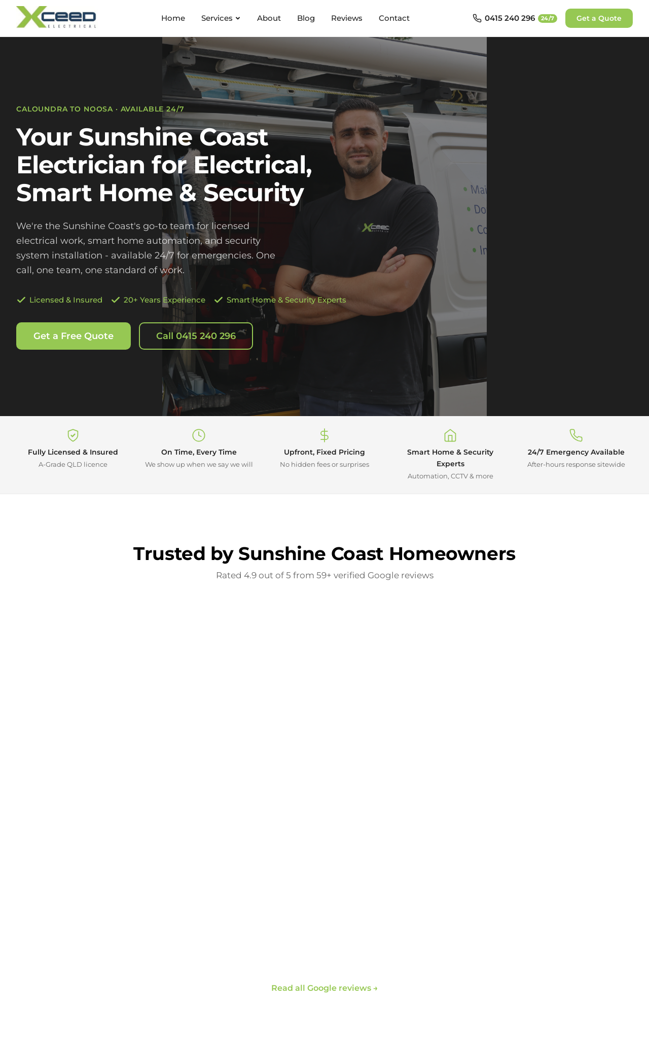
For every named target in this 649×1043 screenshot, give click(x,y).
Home (173, 18)
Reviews (347, 18)
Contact (394, 18)
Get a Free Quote (73, 336)
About (269, 18)
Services (221, 18)
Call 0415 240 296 (196, 336)
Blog (306, 18)
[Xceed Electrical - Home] (57, 18)
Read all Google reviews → (324, 988)
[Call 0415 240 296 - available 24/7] (515, 18)
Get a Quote (599, 18)
